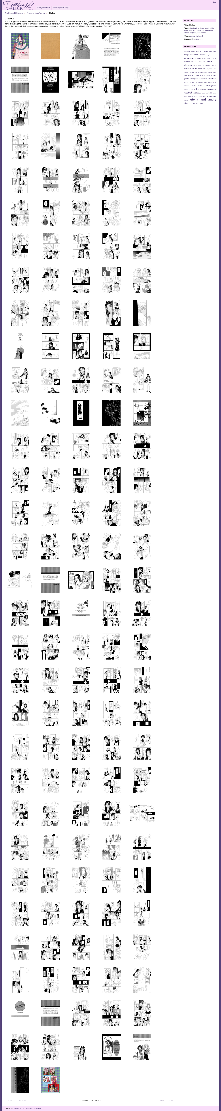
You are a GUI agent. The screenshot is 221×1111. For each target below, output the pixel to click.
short (200, 85)
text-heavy (197, 93)
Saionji (200, 82)
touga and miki (207, 93)
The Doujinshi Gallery (60, 8)
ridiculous (203, 79)
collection (188, 30)
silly (196, 89)
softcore (203, 89)
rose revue (189, 82)
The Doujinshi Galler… (14, 13)
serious (186, 86)
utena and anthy (203, 99)
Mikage (210, 72)
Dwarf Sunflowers (204, 65)
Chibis (187, 62)
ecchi (214, 65)
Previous (20, 1101)
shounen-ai (188, 89)
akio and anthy (198, 30)
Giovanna (199, 39)
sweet (188, 92)
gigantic (209, 69)
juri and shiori (202, 72)
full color (198, 69)
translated (212, 96)
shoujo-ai (193, 28)
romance (212, 78)
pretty (186, 79)
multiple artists (205, 75)
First (9, 1101)
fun (204, 69)
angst (208, 55)
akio (212, 28)
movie (207, 28)
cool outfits (201, 33)
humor (191, 72)
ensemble (189, 68)
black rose (212, 58)
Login (215, 2)
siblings (201, 28)
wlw (194, 103)
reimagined (194, 79)
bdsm (204, 58)
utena (186, 100)
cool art (202, 62)
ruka (196, 82)
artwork (198, 58)
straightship (212, 89)
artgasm (193, 33)
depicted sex (190, 65)
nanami (213, 75)
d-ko (214, 62)
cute (209, 61)
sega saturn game (210, 82)
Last (173, 1101)
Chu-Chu (194, 62)
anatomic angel (197, 55)
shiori (194, 86)
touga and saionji (201, 96)
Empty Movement (43, 8)
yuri (201, 103)
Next (163, 1101)
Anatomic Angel (196, 36)
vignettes (188, 103)
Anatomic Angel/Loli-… (36, 13)
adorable (187, 51)
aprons (214, 55)
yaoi (197, 103)
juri (196, 72)
